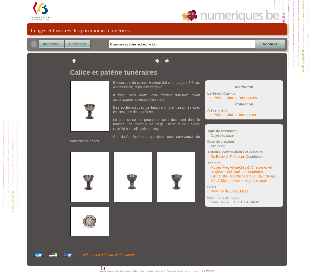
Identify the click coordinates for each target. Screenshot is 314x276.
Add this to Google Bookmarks (53, 253)
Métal (215, 181)
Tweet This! (38, 253)
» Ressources (246, 98)
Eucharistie (219, 176)
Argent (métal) (256, 181)
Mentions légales (118, 271)
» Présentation (222, 98)
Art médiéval (239, 167)
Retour (74, 60)
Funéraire (255, 172)
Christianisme (235, 172)
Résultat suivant (167, 60)
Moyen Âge (219, 167)
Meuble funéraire (242, 176)
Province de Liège (224, 191)
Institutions (51, 44)
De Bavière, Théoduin (227, 157)
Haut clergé (266, 176)
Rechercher (270, 44)
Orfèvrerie (258, 167)
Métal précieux (232, 181)
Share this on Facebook (68, 253)
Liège (244, 191)
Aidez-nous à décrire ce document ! (110, 255)
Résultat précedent (157, 60)
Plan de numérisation (148, 271)
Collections (77, 44)
